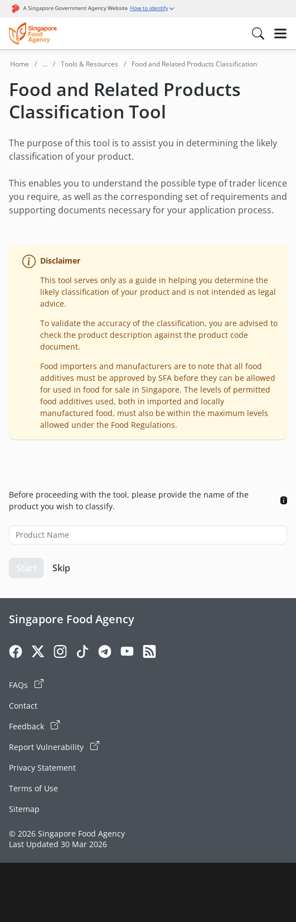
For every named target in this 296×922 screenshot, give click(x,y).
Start (26, 568)
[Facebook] (15, 653)
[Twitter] (38, 653)
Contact (23, 705)
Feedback (34, 726)
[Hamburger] (280, 33)
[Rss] (149, 653)
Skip (61, 568)
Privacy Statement (42, 767)
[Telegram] (104, 653)
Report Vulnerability (54, 746)
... (44, 64)
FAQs (26, 684)
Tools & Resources (89, 64)
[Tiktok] (82, 653)
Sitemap (24, 809)
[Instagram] (60, 653)
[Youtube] (127, 653)
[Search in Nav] (258, 33)
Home (19, 64)
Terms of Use (33, 788)
